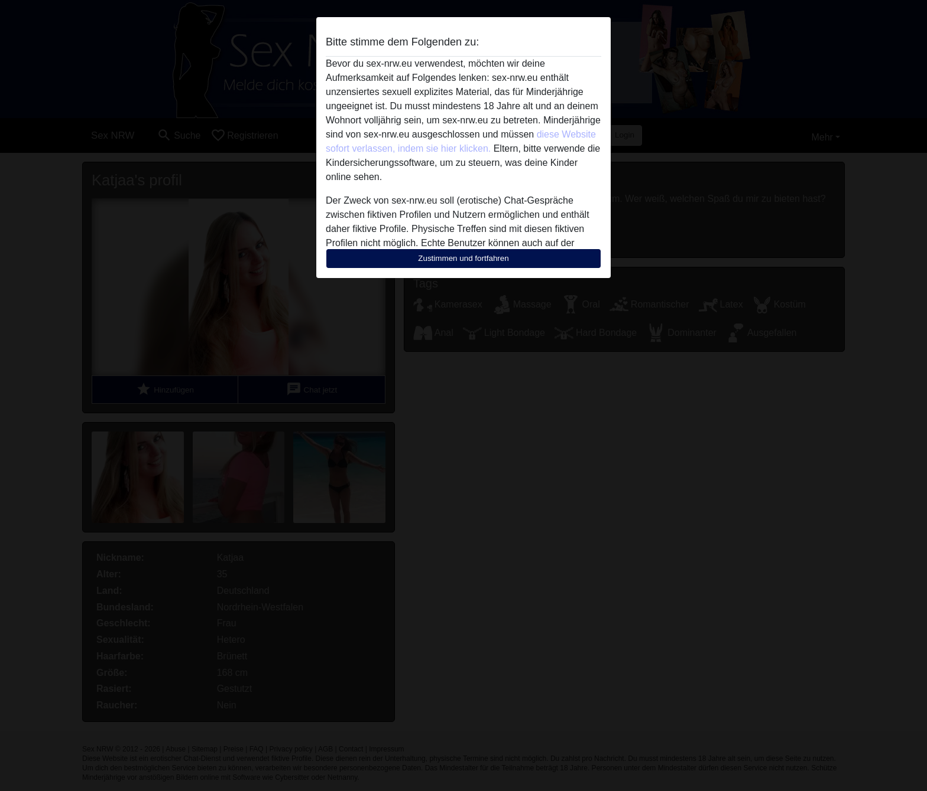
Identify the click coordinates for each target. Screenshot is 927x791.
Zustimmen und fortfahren (463, 258)
